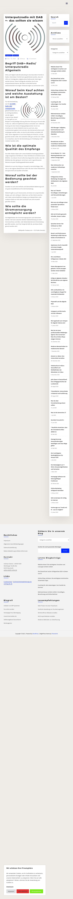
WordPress (35, 633)
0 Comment (32, 71)
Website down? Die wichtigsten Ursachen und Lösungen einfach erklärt (58, 96)
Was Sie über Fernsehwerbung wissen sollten (58, 429)
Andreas (22, 71)
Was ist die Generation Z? (58, 439)
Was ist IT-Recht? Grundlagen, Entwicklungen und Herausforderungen (59, 219)
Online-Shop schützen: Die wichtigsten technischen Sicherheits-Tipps (58, 119)
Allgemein (9, 68)
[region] (25, 880)
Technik (15, 68)
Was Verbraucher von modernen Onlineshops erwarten (58, 194)
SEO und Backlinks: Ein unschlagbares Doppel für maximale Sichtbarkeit (58, 319)
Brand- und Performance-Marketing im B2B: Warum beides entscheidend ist (59, 262)
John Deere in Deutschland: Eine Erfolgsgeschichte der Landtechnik (59, 408)
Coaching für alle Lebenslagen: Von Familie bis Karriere (58, 131)
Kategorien (54, 50)
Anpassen (11, 891)
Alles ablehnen (22, 891)
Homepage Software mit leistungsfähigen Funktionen (58, 505)
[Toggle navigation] (66, 3)
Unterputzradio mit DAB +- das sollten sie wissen (24, 31)
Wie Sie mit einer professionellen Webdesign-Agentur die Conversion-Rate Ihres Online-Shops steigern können (59, 361)
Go (66, 23)
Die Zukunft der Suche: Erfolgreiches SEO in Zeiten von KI (59, 107)
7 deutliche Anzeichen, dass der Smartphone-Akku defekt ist (59, 456)
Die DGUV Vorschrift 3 (57, 446)
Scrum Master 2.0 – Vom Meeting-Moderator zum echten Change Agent (58, 182)
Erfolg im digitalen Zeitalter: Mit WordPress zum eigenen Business (59, 307)
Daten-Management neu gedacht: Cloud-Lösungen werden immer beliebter (58, 295)
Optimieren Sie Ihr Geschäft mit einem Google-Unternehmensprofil (59, 274)
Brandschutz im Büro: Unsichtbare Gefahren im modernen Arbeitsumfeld (58, 170)
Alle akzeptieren (36, 891)
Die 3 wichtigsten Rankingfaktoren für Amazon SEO (57, 482)
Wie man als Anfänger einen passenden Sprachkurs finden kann (59, 231)
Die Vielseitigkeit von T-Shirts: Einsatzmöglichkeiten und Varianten (59, 493)
